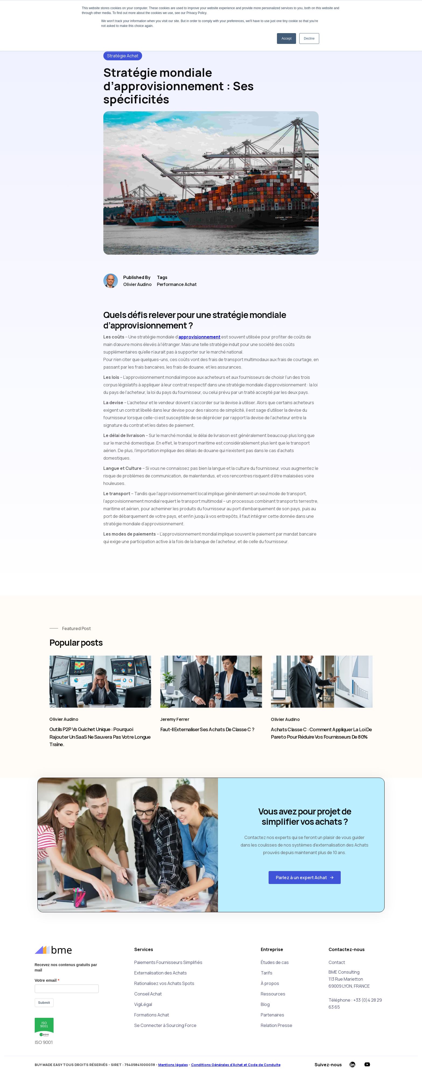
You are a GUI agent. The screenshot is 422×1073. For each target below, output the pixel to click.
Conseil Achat (148, 994)
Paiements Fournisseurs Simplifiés (168, 962)
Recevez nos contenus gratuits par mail (66, 967)
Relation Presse (276, 1025)
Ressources (273, 994)
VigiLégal (143, 1004)
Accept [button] (286, 38)
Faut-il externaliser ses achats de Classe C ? (207, 733)
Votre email (46, 980)
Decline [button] (309, 38)
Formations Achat (151, 1015)
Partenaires (272, 1015)
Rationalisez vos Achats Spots (164, 983)
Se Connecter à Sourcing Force (165, 1025)
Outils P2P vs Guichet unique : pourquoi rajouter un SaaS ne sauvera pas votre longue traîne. (100, 741)
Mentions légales (173, 1064)
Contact (337, 962)
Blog (265, 1004)
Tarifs (266, 973)
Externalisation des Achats (160, 973)
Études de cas (275, 962)
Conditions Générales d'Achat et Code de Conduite (235, 1064)
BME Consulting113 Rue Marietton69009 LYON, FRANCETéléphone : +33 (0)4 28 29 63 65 (355, 989)
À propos (270, 983)
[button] (305, 877)
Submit (44, 1003)
